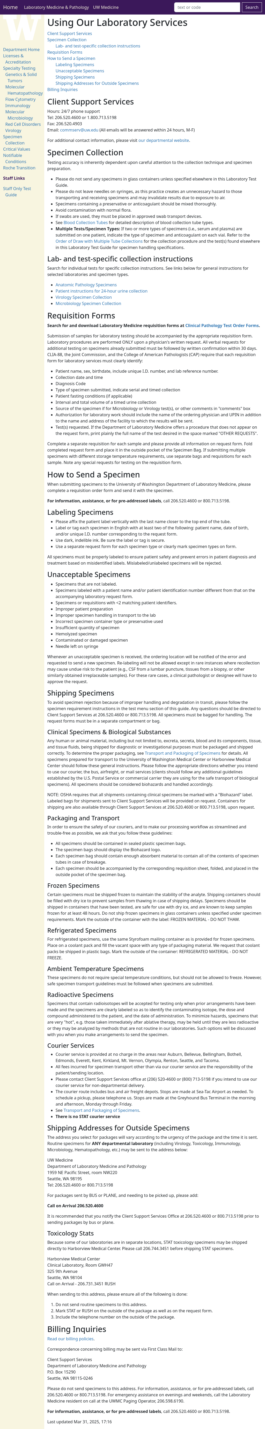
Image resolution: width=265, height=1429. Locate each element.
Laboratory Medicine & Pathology (56, 7)
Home (10, 7)
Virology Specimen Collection (84, 297)
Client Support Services (69, 33)
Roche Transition (19, 168)
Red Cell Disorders (23, 124)
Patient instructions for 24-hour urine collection (102, 291)
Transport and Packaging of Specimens (182, 753)
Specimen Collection (67, 40)
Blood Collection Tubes (86, 222)
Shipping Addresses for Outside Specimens (97, 83)
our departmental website (163, 140)
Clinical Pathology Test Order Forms (222, 325)
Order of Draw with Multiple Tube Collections (99, 241)
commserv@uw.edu (79, 130)
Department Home (21, 49)
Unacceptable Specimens (80, 71)
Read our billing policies (70, 1339)
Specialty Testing (19, 68)
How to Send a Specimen (71, 58)
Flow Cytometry (20, 99)
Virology (13, 130)
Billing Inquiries (62, 89)
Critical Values (16, 149)
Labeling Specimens (75, 64)
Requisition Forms (64, 52)
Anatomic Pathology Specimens (86, 285)
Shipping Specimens (75, 77)
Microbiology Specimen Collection (88, 303)
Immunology (18, 105)
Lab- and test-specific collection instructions (98, 46)
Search (252, 7)
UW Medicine (106, 7)
